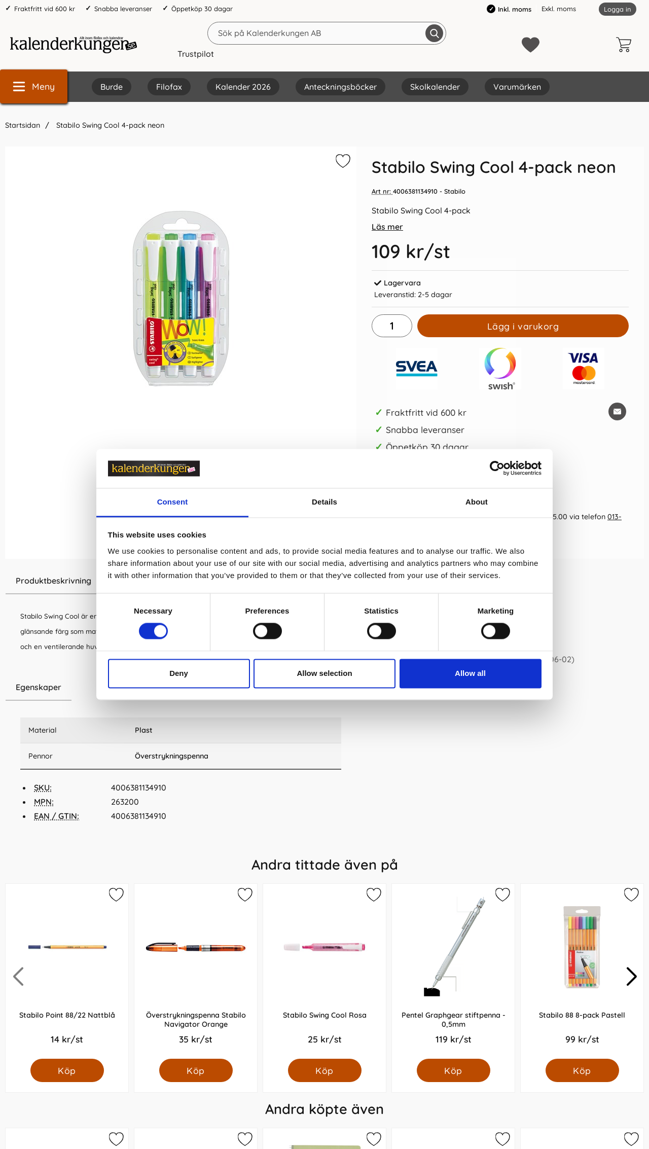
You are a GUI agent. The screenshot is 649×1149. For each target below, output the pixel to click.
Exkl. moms (559, 9)
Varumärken (517, 87)
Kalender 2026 (243, 87)
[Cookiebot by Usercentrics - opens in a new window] (497, 468)
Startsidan (22, 125)
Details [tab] (324, 501)
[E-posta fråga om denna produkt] (617, 411)
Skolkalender (435, 87)
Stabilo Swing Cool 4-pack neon (109, 125)
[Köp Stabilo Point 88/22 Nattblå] (67, 1070)
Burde (111, 87)
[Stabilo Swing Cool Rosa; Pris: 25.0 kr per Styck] (324, 971)
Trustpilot (195, 54)
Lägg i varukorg (523, 326)
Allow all (470, 673)
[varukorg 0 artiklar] (626, 44)
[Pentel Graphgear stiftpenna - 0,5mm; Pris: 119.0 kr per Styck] (453, 971)
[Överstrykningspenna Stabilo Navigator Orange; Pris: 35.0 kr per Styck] (195, 971)
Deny (178, 673)
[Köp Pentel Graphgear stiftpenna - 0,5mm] (453, 1070)
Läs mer (387, 227)
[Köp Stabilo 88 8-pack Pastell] (582, 1070)
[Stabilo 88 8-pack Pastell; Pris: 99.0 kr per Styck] (582, 971)
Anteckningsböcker (340, 87)
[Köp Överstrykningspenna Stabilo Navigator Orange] (196, 1070)
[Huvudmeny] (33, 86)
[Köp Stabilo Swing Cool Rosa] (325, 1070)
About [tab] (476, 501)
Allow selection (324, 673)
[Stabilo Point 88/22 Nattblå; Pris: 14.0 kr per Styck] (67, 971)
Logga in (617, 9)
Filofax (169, 87)
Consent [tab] (172, 501)
